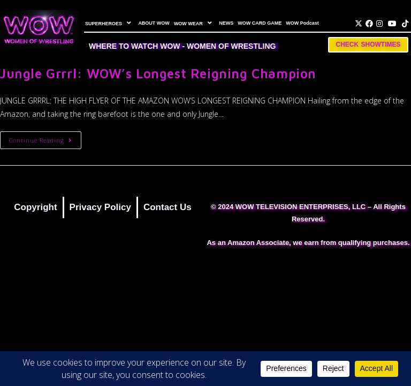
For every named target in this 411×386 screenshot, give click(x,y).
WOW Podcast (302, 23)
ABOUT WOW (154, 23)
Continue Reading (45, 137)
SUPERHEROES (109, 23)
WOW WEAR (194, 23)
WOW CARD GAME (259, 23)
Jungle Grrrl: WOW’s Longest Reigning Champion (158, 73)
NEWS (226, 23)
